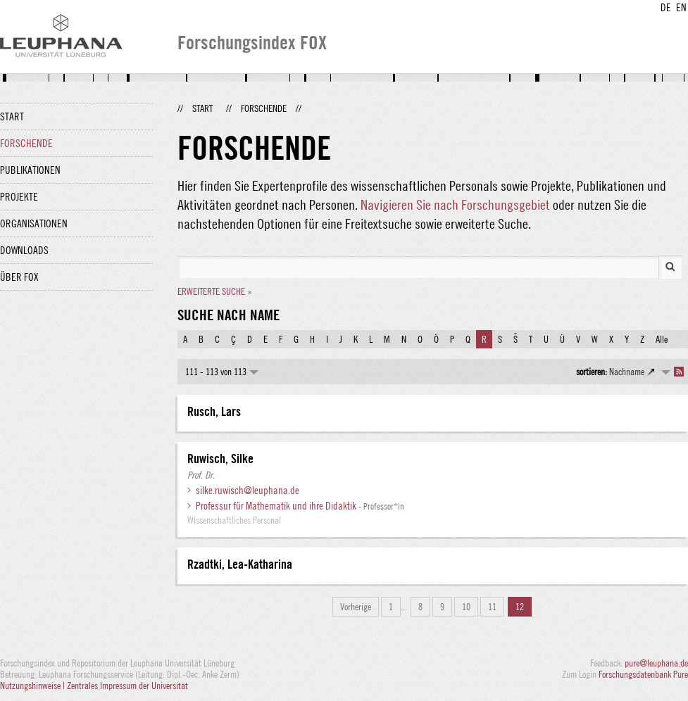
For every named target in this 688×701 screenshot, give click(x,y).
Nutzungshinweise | (33, 685)
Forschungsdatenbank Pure (643, 674)
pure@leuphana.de (656, 663)
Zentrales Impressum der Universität (127, 685)
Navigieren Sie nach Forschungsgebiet (455, 204)
